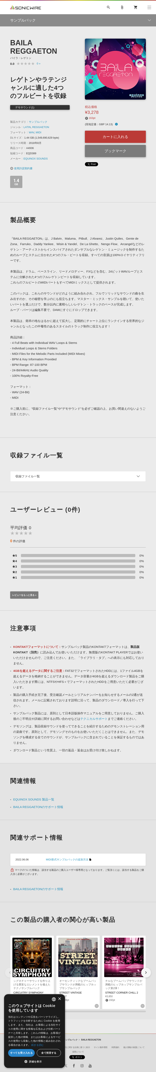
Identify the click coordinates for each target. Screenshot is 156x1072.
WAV (31, 132)
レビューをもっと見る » (24, 595)
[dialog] (34, 1031)
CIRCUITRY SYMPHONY (28, 992)
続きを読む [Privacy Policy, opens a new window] (37, 1045)
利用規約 (115, 1047)
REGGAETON (40, 127)
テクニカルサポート (94, 718)
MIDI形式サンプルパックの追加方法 (67, 859)
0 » (38, 63)
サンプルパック (38, 121)
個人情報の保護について (134, 1047)
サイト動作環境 (100, 1047)
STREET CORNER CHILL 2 (121, 992)
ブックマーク (115, 151)
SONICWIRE (25, 7)
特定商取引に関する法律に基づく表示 (73, 1047)
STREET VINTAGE (70, 992)
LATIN (27, 127)
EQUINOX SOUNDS (36, 158)
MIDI (38, 132)
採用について (78, 1052)
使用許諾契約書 (21, 168)
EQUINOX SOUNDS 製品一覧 (33, 799)
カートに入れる (115, 137)
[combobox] (54, 999)
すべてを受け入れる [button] (21, 1053)
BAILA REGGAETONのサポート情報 (38, 807)
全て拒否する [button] (48, 1053)
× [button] (59, 998)
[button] (146, 973)
